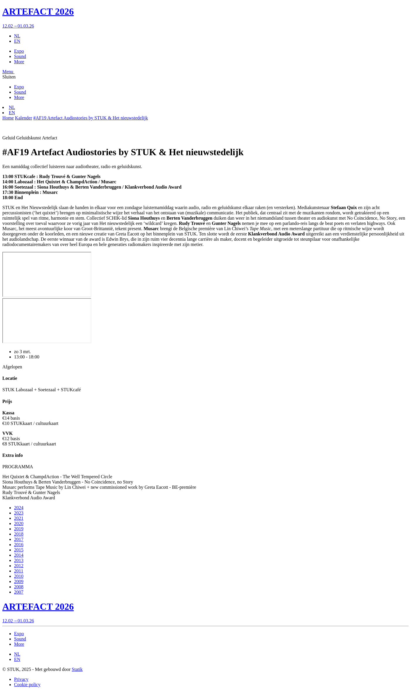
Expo (19, 51)
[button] (8, 71)
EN (17, 41)
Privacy (21, 679)
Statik (77, 669)
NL (17, 35)
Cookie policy (27, 684)
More (19, 61)
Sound (20, 56)
